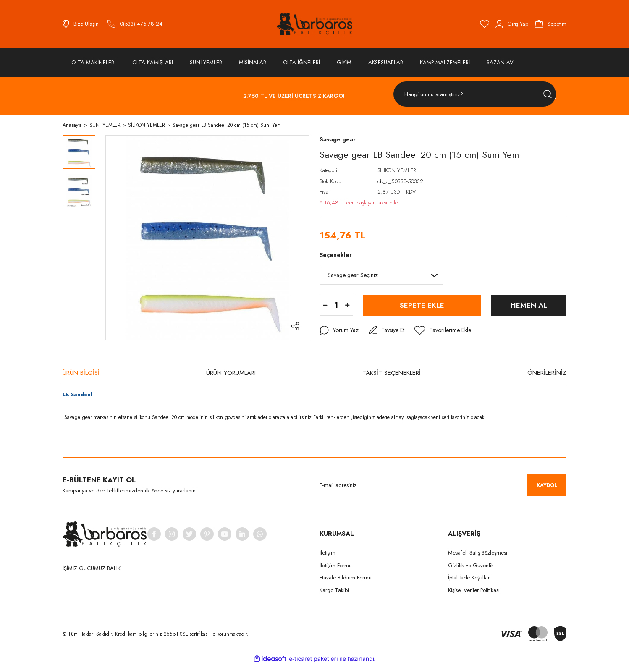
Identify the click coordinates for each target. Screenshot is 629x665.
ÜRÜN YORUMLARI (231, 372)
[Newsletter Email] (443, 485)
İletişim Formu (336, 565)
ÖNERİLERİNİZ (546, 372)
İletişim (327, 553)
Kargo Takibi (334, 590)
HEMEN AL (529, 305)
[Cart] (550, 24)
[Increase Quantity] (347, 305)
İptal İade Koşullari (469, 577)
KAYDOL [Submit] (547, 485)
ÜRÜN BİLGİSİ (81, 372)
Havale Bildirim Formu (346, 577)
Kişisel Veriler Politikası (474, 590)
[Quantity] (336, 305)
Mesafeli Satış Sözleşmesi (477, 553)
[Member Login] (511, 24)
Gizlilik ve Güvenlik (471, 565)
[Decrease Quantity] (325, 305)
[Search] (474, 94)
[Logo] (314, 24)
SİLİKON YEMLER (396, 170)
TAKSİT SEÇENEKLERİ (391, 372)
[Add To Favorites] (442, 330)
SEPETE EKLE (422, 305)
